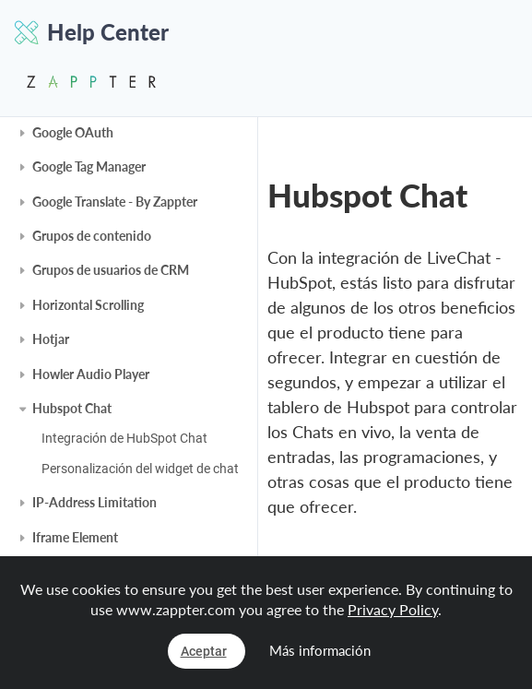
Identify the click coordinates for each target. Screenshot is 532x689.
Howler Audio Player (90, 374)
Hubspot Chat (72, 408)
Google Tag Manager (89, 166)
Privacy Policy (393, 609)
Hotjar (50, 339)
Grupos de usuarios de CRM (110, 270)
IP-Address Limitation (94, 502)
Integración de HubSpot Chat (124, 438)
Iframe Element (75, 537)
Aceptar (204, 651)
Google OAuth (72, 132)
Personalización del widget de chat (140, 468)
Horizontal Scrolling (88, 305)
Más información (320, 650)
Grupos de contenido (91, 236)
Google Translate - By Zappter (114, 201)
